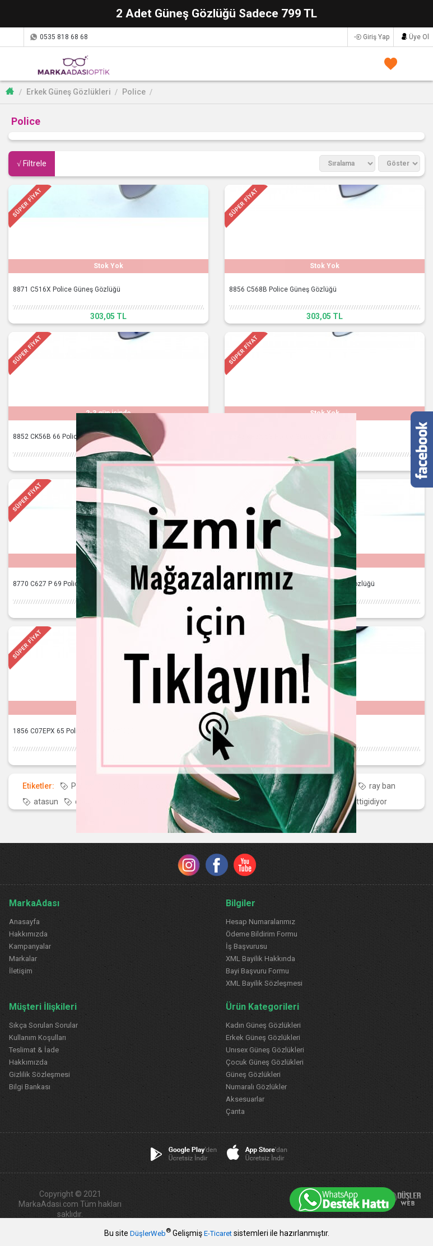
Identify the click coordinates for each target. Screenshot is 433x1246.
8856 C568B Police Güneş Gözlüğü (283, 289)
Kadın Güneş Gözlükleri (263, 1025)
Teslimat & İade (34, 1050)
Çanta (235, 1111)
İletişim (20, 971)
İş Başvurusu (246, 946)
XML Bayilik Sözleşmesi (264, 983)
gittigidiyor (368, 801)
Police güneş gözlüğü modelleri (256, 785)
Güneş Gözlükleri (253, 1074)
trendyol (318, 801)
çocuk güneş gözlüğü (112, 801)
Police (134, 91)
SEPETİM (412, 63)
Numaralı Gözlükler (256, 1087)
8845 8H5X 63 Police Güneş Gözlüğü (285, 437)
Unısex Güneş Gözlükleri (265, 1050)
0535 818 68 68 (64, 37)
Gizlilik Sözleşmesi (39, 1074)
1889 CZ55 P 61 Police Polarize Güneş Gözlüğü (302, 584)
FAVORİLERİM (388, 63)
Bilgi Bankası (29, 1087)
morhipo (272, 801)
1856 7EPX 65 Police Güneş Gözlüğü (285, 731)
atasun (46, 801)
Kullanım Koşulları (37, 1037)
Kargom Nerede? (11, 36)
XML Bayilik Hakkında (260, 958)
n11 (173, 801)
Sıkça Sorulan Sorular (43, 1025)
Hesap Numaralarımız (260, 921)
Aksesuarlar (245, 1099)
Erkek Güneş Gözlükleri (68, 91)
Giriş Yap (376, 37)
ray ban (382, 785)
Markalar (23, 958)
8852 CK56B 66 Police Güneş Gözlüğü (71, 437)
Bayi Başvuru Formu (257, 971)
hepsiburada (219, 801)
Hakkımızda (28, 934)
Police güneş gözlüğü (146, 785)
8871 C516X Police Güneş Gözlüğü (66, 289)
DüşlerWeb (148, 1233)
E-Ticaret (218, 1233)
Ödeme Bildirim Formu (261, 934)
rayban (340, 785)
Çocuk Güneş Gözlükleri (265, 1062)
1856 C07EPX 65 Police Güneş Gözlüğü (73, 731)
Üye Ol (419, 37)
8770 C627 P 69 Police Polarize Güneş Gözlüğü (85, 584)
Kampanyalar (30, 946)
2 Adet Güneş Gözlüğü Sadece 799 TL (216, 13)
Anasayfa (24, 921)
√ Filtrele (31, 163)
